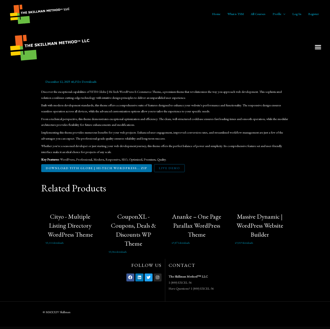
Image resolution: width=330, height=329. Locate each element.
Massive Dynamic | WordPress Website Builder (259, 225)
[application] (285, 14)
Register (314, 14)
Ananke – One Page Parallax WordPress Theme (196, 225)
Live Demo (170, 168)
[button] (318, 47)
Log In (298, 14)
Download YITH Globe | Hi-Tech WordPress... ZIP (97, 168)
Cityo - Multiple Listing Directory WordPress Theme (70, 225)
